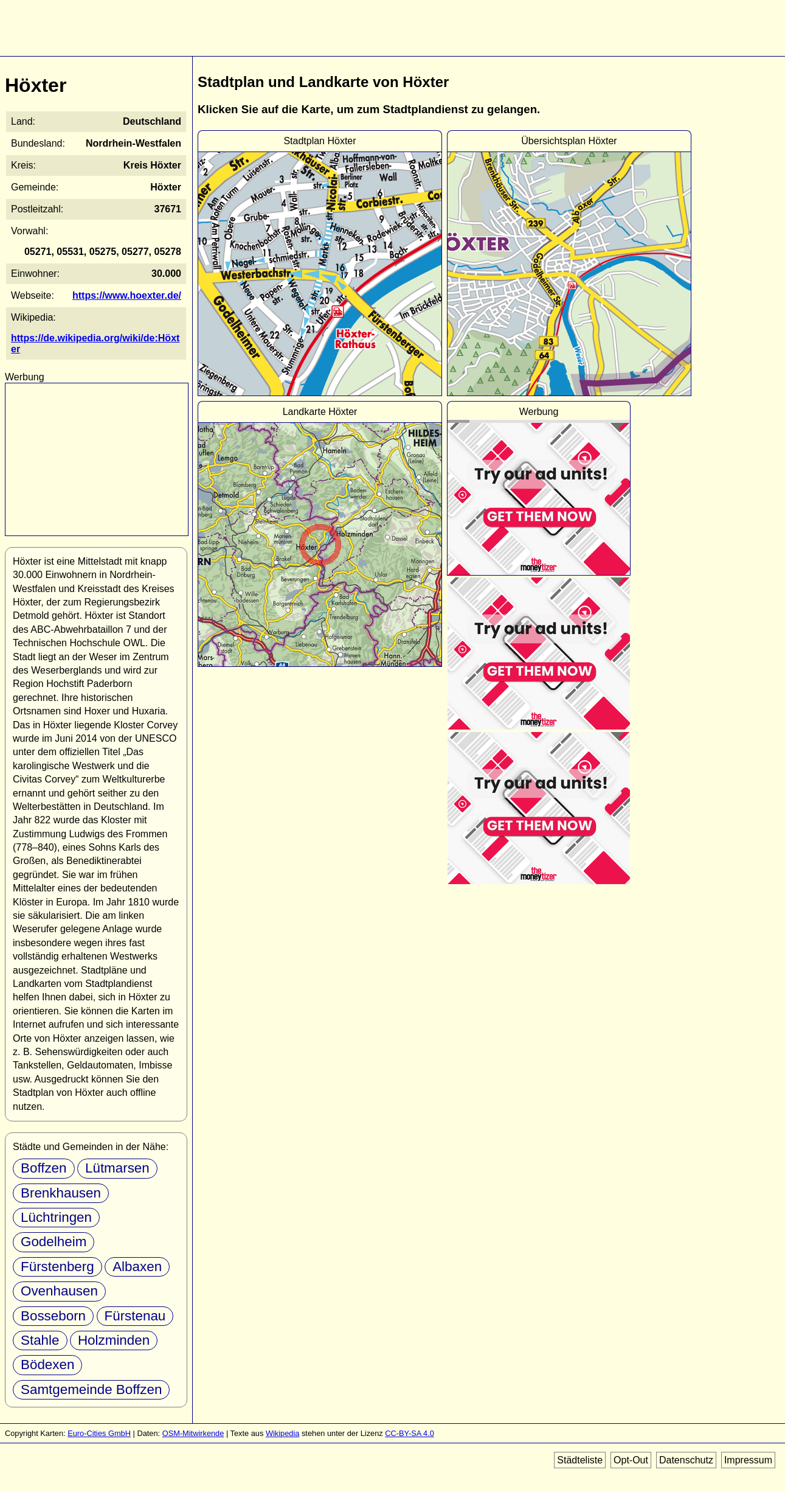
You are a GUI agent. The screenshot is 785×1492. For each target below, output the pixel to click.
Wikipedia (282, 1433)
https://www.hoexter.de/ (126, 295)
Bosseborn (53, 1315)
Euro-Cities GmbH (99, 1433)
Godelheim (53, 1241)
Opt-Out (631, 1460)
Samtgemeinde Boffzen (91, 1389)
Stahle (40, 1340)
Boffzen (44, 1168)
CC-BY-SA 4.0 (409, 1433)
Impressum (748, 1460)
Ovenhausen (59, 1291)
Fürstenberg (57, 1266)
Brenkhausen (61, 1193)
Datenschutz (686, 1460)
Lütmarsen (117, 1168)
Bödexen (47, 1364)
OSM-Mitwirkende (193, 1433)
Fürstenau (135, 1315)
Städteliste (580, 1460)
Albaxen (137, 1266)
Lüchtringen (56, 1217)
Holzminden (114, 1340)
